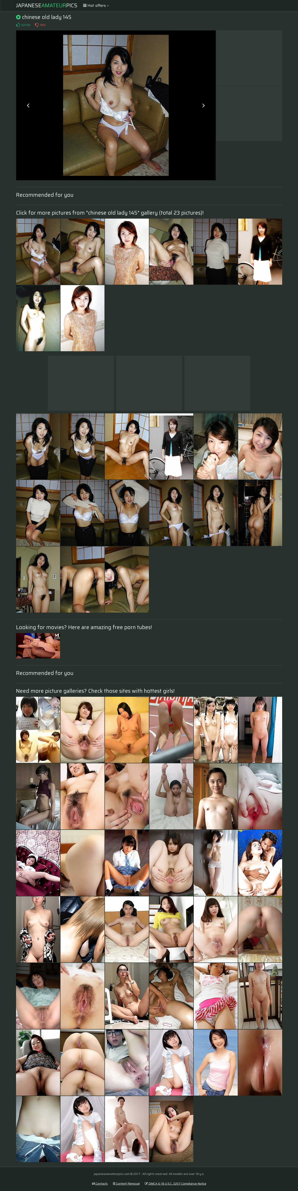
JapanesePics (46, 5)
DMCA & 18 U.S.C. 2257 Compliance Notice (175, 1183)
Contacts (100, 1183)
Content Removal (126, 1183)
